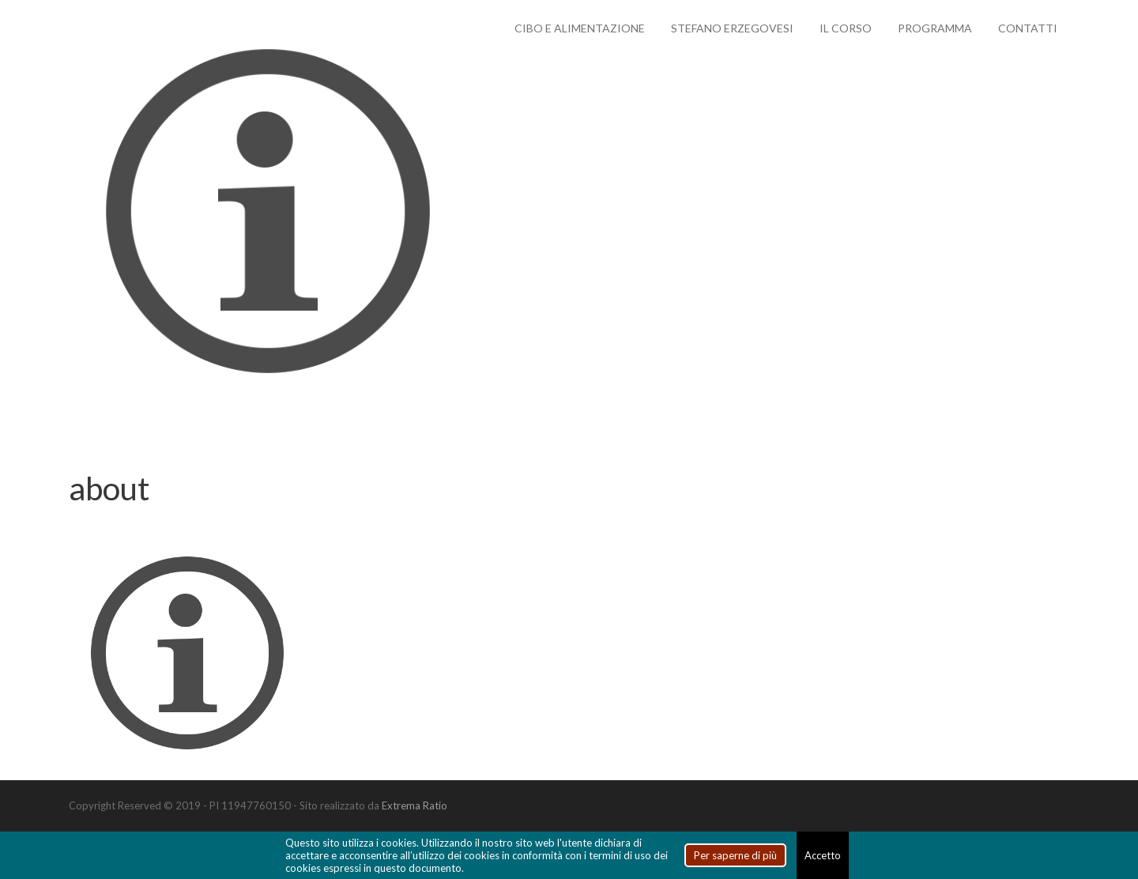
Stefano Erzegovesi (732, 28)
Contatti (1027, 28)
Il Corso (846, 28)
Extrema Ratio (414, 805)
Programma (935, 28)
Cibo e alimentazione (579, 28)
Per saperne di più (735, 855)
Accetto (823, 855)
